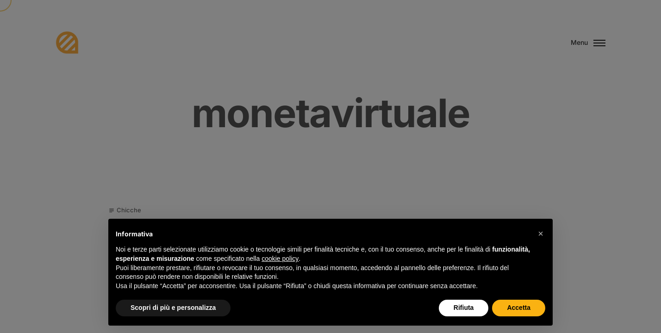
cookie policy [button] (280, 258)
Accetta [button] (518, 307)
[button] (540, 233)
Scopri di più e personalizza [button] (173, 307)
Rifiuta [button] (464, 307)
